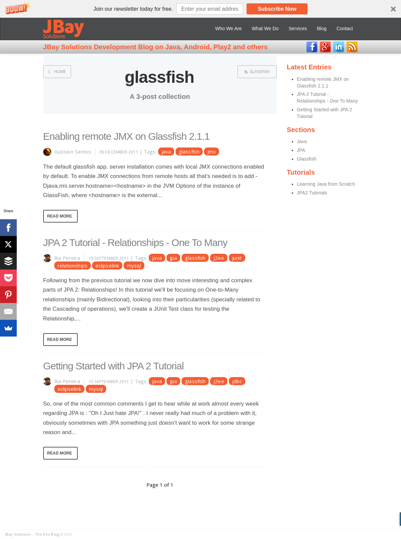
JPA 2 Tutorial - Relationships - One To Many (135, 242)
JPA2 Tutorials (312, 192)
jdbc (237, 381)
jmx (211, 151)
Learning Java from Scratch (326, 184)
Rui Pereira (67, 257)
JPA (301, 150)
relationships (72, 265)
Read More (59, 216)
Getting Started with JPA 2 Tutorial (113, 365)
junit (237, 257)
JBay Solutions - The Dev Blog (32, 534)
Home (60, 71)
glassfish (260, 71)
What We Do (265, 28)
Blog (321, 28)
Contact (345, 28)
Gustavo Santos (72, 151)
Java (302, 141)
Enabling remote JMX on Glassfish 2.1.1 (126, 136)
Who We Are (228, 28)
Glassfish (306, 159)
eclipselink (107, 265)
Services (298, 28)
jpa (173, 257)
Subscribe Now (277, 9)
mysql (134, 265)
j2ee (218, 257)
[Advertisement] (337, 308)
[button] (200, 9)
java (166, 151)
